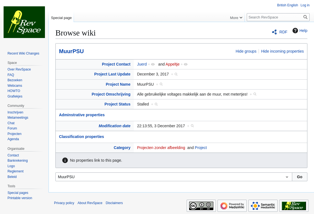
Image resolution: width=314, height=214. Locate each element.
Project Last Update (112, 74)
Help (299, 30)
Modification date (114, 126)
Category (122, 147)
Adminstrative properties (82, 115)
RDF (284, 32)
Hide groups (246, 51)
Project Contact (116, 64)
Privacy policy (64, 203)
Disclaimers (114, 203)
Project (201, 147)
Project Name (118, 84)
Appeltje (173, 64)
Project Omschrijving (111, 94)
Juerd (142, 64)
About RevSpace (89, 203)
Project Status (117, 104)
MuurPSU (71, 51)
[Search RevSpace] (278, 17)
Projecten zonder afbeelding (161, 147)
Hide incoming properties (282, 51)
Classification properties (81, 136)
